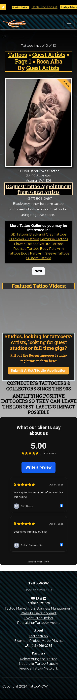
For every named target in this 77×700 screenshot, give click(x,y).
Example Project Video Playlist (38, 641)
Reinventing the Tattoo (38, 659)
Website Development (38, 613)
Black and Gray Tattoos (47, 234)
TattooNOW (38, 636)
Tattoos (17, 54)
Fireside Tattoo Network (38, 668)
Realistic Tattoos (26, 249)
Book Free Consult (47, 7)
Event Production (38, 618)
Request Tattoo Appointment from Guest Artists (38, 189)
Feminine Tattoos (54, 239)
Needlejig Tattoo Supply (38, 664)
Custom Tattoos (38, 258)
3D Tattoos (19, 234)
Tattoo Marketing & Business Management (39, 608)
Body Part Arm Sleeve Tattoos (45, 253)
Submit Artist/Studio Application (38, 370)
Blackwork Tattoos (24, 239)
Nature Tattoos (51, 244)
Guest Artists (48, 54)
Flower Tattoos (26, 244)
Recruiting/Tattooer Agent (38, 623)
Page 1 (23, 61)
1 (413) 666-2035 (38, 645)
